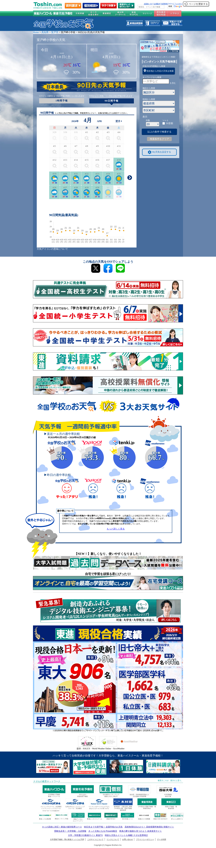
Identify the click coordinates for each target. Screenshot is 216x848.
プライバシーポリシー (145, 839)
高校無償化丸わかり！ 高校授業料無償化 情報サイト (149, 827)
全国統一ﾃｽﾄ (148, 4)
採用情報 (164, 4)
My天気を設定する (159, 152)
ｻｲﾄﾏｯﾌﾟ (172, 4)
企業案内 (157, 4)
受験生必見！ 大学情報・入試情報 (70, 831)
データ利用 (161, 839)
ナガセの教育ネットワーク (46, 781)
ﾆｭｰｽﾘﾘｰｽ (179, 4)
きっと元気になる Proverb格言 (102, 831)
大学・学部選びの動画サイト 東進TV (85, 835)
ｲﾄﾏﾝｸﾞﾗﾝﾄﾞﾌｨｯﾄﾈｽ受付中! (50, 811)
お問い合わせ (127, 839)
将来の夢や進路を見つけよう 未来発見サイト (140, 831)
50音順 (169, 123)
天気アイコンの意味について (52, 249)
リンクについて (112, 839)
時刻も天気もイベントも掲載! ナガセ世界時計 (126, 835)
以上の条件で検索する (159, 131)
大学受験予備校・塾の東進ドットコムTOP (67, 839)
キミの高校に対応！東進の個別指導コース (62, 827)
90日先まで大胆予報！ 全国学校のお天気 (103, 827)
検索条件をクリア (159, 139)
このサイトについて (95, 839)
